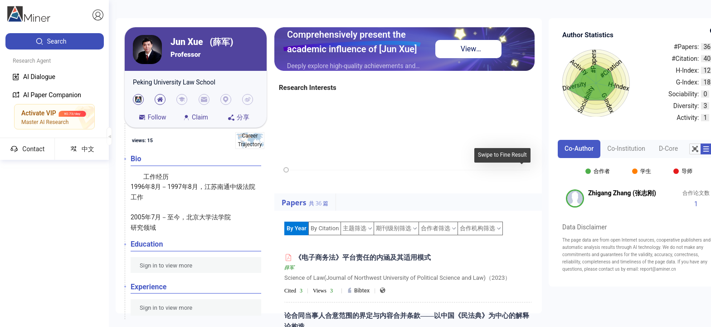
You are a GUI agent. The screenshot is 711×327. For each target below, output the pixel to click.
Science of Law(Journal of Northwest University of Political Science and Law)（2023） (397, 277)
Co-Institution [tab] (626, 148)
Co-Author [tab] (579, 148)
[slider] (286, 170)
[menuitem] (54, 41)
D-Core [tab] (668, 148)
